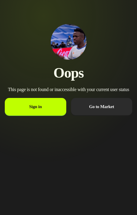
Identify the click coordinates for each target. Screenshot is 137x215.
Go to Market (101, 106)
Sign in (35, 106)
